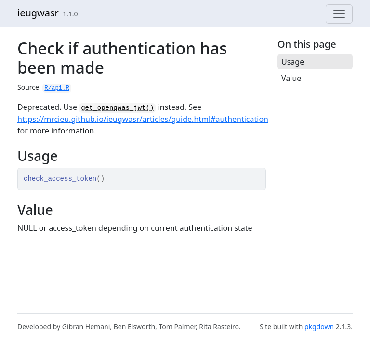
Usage (292, 61)
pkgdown (319, 326)
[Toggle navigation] (339, 14)
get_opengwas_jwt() (117, 108)
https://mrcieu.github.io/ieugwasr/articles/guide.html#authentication (142, 119)
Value (291, 78)
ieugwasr (38, 12)
